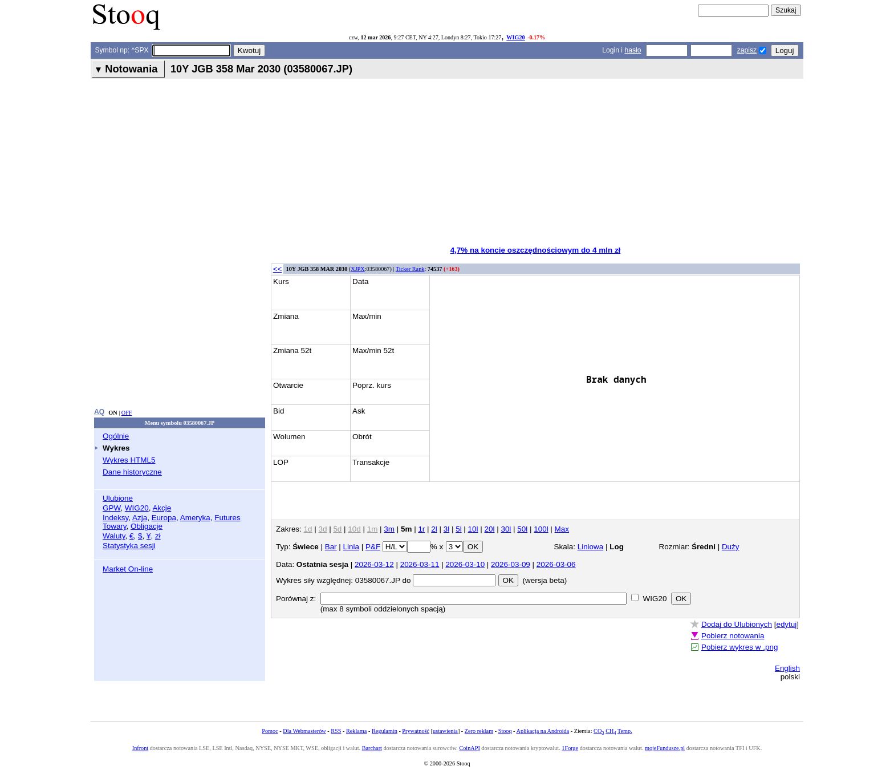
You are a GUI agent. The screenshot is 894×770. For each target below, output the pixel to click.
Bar (331, 546)
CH (611, 731)
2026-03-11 (420, 564)
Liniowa (591, 546)
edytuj (786, 624)
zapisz (747, 50)
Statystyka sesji (129, 545)
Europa (164, 517)
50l (522, 529)
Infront (140, 748)
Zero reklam (479, 731)
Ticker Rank (410, 269)
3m (389, 529)
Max (562, 529)
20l (490, 529)
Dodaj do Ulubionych (736, 624)
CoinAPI (469, 748)
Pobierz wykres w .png (739, 647)
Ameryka (195, 517)
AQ (99, 412)
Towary (115, 526)
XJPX (357, 269)
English (787, 668)
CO (599, 731)
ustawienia (445, 731)
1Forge (570, 748)
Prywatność (415, 731)
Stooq (505, 731)
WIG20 (515, 37)
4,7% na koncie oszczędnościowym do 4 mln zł (535, 250)
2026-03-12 (374, 564)
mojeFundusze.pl (665, 748)
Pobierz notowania (733, 635)
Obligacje (146, 526)
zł (158, 536)
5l (458, 529)
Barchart (372, 748)
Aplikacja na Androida (543, 731)
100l (541, 529)
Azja (139, 517)
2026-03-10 (465, 564)
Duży (730, 546)
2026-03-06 (556, 564)
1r (421, 529)
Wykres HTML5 (129, 460)
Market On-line (128, 569)
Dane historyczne (132, 472)
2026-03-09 (510, 564)
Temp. (624, 731)
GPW (111, 508)
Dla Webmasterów (304, 731)
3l (446, 529)
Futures (227, 517)
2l (434, 529)
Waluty (114, 536)
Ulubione (118, 498)
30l (506, 529)
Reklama (356, 731)
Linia (351, 546)
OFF (126, 413)
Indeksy (115, 517)
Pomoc (270, 731)
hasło (632, 50)
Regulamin (384, 731)
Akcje (161, 508)
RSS (336, 731)
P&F (372, 546)
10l (473, 529)
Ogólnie (116, 436)
